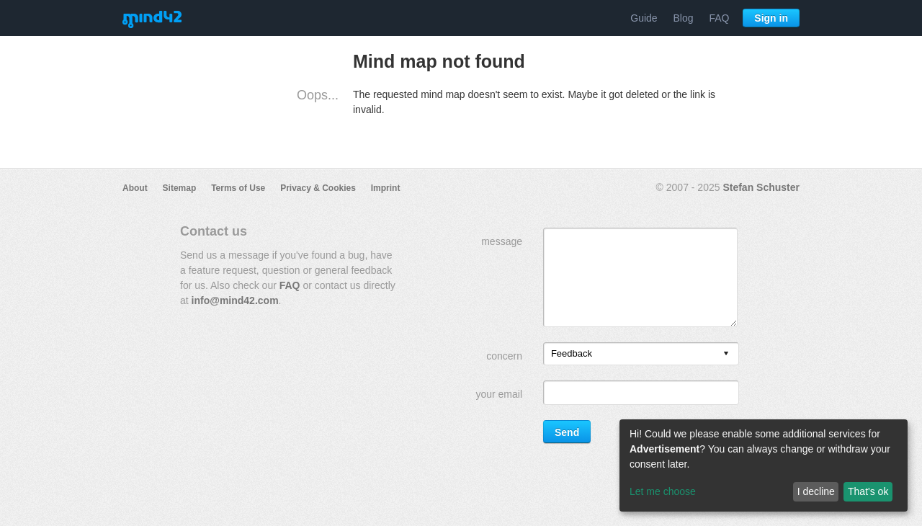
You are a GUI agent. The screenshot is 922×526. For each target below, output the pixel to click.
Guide (643, 18)
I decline (816, 491)
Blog (683, 18)
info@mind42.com (235, 300)
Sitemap (180, 188)
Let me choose (663, 491)
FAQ (719, 18)
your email (498, 394)
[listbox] (641, 353)
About (135, 188)
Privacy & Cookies (318, 188)
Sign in (771, 18)
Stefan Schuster (761, 187)
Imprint (385, 188)
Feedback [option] (571, 353)
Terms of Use (238, 188)
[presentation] (726, 354)
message (501, 241)
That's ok (868, 491)
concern (504, 356)
